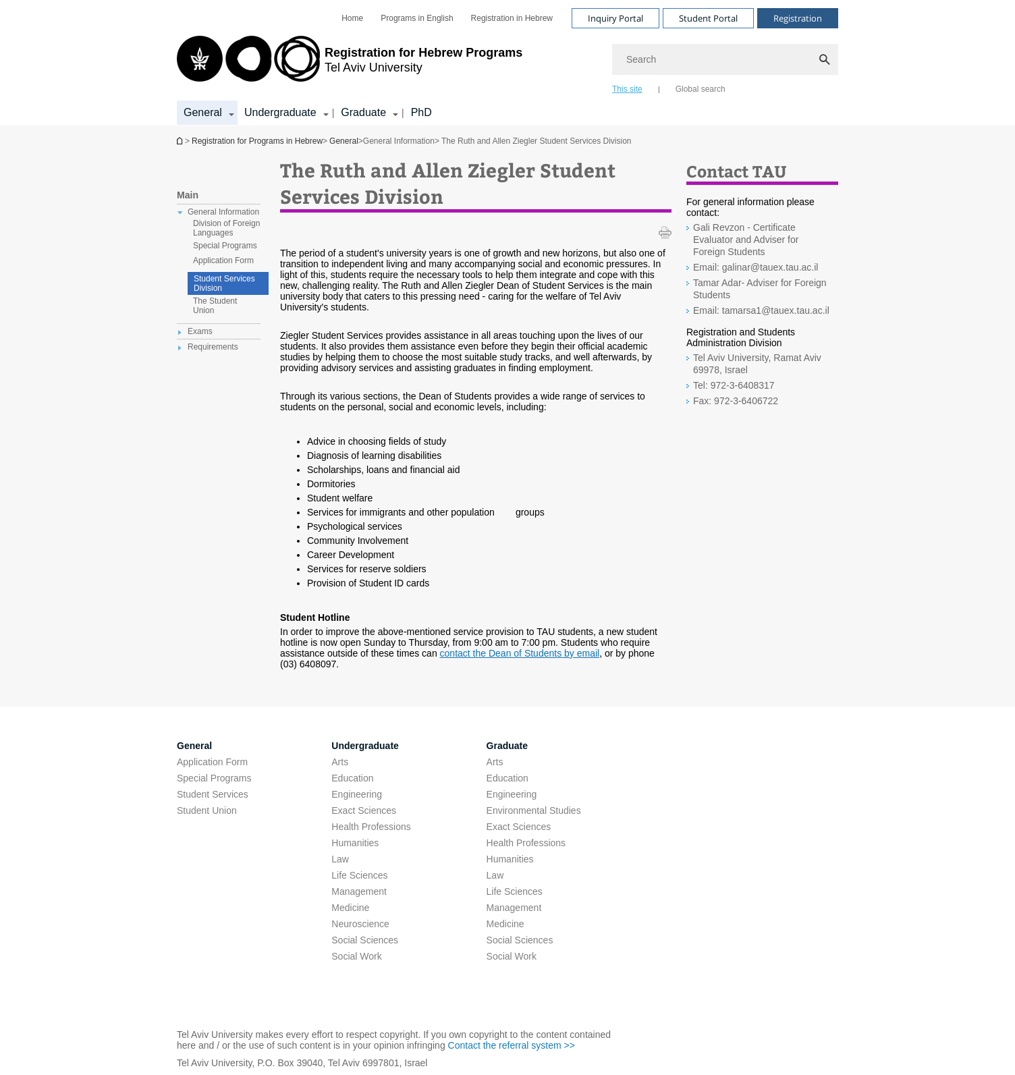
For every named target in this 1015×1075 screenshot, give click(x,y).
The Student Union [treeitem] (215, 305)
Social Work (356, 956)
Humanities (355, 842)
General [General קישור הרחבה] (203, 112)
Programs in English (417, 18)
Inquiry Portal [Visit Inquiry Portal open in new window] (615, 18)
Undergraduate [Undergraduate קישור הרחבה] (280, 112)
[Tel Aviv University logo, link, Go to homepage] (349, 64)
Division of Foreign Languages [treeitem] (226, 228)
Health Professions (371, 826)
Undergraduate (365, 745)
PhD (421, 112)
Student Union (207, 810)
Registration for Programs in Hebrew (257, 141)
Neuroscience (360, 923)
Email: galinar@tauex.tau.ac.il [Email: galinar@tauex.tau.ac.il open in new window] (755, 267)
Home (352, 18)
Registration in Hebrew (512, 18)
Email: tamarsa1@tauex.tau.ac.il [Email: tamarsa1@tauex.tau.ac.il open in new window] (761, 310)
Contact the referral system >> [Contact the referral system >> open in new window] (511, 1045)
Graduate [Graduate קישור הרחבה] (363, 112)
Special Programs (214, 778)
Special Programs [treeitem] (225, 245)
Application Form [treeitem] (223, 260)
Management (359, 891)
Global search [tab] (700, 89)
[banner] (507, 63)
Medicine (350, 907)
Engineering (356, 794)
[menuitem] (352, 18)
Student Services (212, 794)
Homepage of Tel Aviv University (181, 140)
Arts (339, 761)
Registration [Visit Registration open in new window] (797, 18)
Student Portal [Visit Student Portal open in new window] (708, 18)
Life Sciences (359, 875)
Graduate (507, 745)
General (343, 141)
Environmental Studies (534, 810)
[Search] (725, 59)
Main (187, 195)
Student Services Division (224, 283)
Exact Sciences (363, 810)
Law (340, 859)
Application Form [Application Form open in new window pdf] (212, 761)
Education (352, 778)
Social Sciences (364, 940)
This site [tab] (627, 89)
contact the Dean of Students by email (520, 653)
